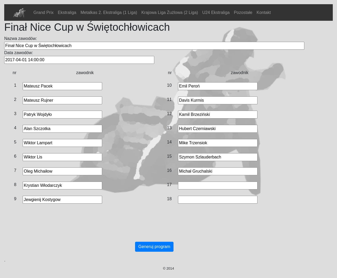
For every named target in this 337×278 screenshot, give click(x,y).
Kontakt (263, 12)
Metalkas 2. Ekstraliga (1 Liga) (109, 12)
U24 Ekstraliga (216, 12)
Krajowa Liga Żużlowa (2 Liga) (169, 12)
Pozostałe (243, 12)
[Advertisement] (154, 228)
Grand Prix (43, 12)
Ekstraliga (67, 12)
